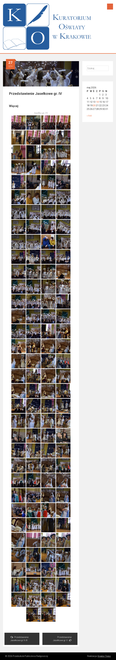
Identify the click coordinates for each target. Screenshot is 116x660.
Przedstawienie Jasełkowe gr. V (62, 639)
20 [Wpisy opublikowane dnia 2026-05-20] (94, 105)
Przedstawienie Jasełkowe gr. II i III (19, 639)
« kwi (89, 115)
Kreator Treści (104, 656)
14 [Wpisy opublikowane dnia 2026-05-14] (97, 101)
